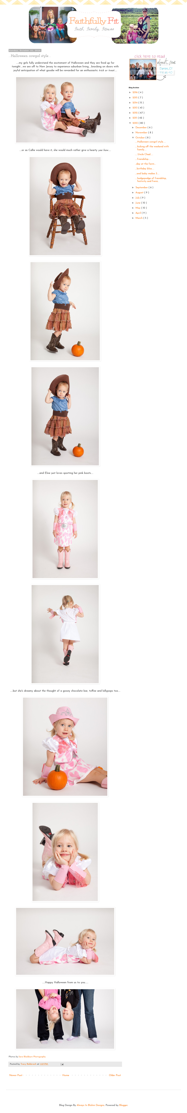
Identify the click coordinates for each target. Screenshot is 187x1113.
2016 (135, 92)
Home (65, 1075)
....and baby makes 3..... (147, 173)
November (141, 132)
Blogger (123, 1105)
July (137, 198)
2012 (135, 113)
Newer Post (15, 1075)
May (138, 208)
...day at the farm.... (145, 164)
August (139, 192)
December (141, 127)
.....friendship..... (143, 159)
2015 (135, 97)
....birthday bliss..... (144, 169)
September (142, 187)
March (139, 218)
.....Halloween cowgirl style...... (150, 142)
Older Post (115, 1075)
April (138, 213)
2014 (135, 103)
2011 (135, 118)
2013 (135, 108)
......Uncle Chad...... (144, 154)
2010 (136, 123)
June (138, 203)
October (140, 138)
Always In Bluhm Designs (90, 1105)
